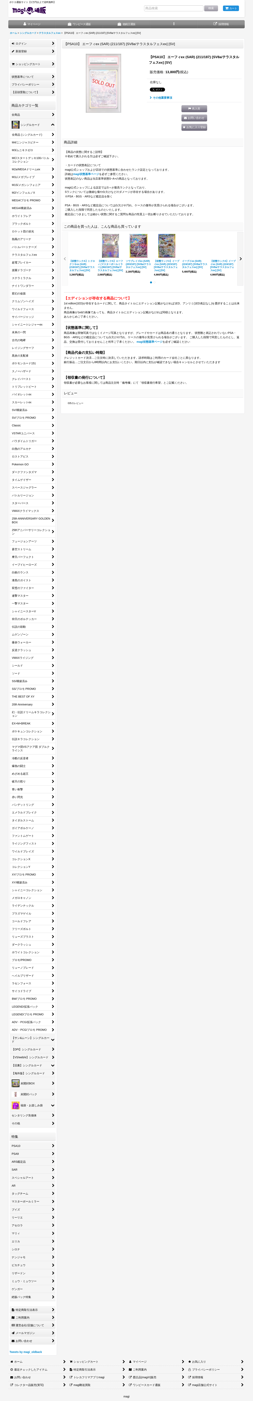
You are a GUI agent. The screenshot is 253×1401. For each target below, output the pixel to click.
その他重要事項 (161, 97)
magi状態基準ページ (86, 174)
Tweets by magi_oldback (25, 1352)
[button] (173, 24)
